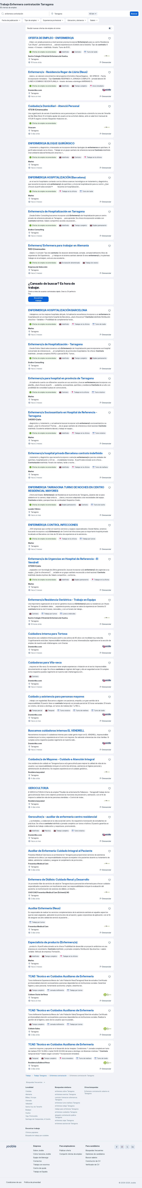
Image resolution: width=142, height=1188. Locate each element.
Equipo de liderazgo (40, 1157)
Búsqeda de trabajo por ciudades (37, 1138)
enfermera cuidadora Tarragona (66, 1114)
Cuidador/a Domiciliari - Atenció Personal (53, 106)
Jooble (133, 1183)
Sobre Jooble (38, 1150)
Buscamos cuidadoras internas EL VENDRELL (56, 732)
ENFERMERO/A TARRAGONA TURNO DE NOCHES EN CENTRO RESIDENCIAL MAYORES (66, 491)
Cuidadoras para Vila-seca (45, 664)
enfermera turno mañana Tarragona (67, 1105)
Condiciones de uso (14, 1182)
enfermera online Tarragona (64, 1093)
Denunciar (105, 62)
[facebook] (116, 1147)
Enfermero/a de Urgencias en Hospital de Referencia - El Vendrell (63, 562)
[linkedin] (132, 1147)
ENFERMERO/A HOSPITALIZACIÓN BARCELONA (57, 312)
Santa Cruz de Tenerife (34, 1109)
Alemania (29, 1096)
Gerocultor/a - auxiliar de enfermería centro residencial (62, 819)
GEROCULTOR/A (38, 790)
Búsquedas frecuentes (35, 1084)
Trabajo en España (40, 1172)
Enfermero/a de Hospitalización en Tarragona (56, 211)
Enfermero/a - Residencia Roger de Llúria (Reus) (57, 72)
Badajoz (28, 1112)
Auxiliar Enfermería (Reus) (44, 910)
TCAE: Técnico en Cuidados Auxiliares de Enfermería (61, 978)
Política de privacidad (32, 1182)
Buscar (134, 14)
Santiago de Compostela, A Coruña (38, 1121)
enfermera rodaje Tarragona (64, 1108)
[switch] (110, 28)
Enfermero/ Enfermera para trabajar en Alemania (58, 245)
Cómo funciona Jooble (42, 1154)
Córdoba (28, 1093)
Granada (29, 1103)
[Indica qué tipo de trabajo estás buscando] (24, 14)
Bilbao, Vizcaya (31, 1100)
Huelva (28, 1115)
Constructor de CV (93, 1161)
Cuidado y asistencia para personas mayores (56, 698)
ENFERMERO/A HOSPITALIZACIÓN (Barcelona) (57, 177)
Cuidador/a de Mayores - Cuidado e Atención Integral (61, 761)
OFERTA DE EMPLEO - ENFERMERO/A (51, 38)
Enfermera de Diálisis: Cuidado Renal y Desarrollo (58, 881)
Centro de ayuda (39, 1168)
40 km (93, 13)
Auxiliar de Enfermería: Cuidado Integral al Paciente (60, 853)
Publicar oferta (65, 1150)
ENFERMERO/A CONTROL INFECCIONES (53, 527)
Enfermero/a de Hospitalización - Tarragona (55, 346)
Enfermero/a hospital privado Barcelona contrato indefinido (65, 455)
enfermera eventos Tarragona (65, 1096)
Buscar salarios (91, 1157)
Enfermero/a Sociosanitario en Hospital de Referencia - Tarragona (62, 416)
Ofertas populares (32, 1135)
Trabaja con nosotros (41, 1164)
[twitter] (127, 1147)
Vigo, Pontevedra (31, 1118)
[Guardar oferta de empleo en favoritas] (109, 38)
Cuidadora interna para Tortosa (47, 636)
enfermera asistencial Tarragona (66, 1126)
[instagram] (122, 1147)
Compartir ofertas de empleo (70, 1154)
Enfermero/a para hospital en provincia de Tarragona (61, 380)
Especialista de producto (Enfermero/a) (52, 944)
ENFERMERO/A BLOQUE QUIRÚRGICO (51, 143)
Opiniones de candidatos (95, 1154)
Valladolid (29, 1106)
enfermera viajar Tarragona (64, 1123)
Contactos (37, 1161)
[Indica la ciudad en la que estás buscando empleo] (74, 14)
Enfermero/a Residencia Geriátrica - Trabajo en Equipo (62, 602)
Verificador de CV (92, 1164)
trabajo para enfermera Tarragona (66, 1111)
